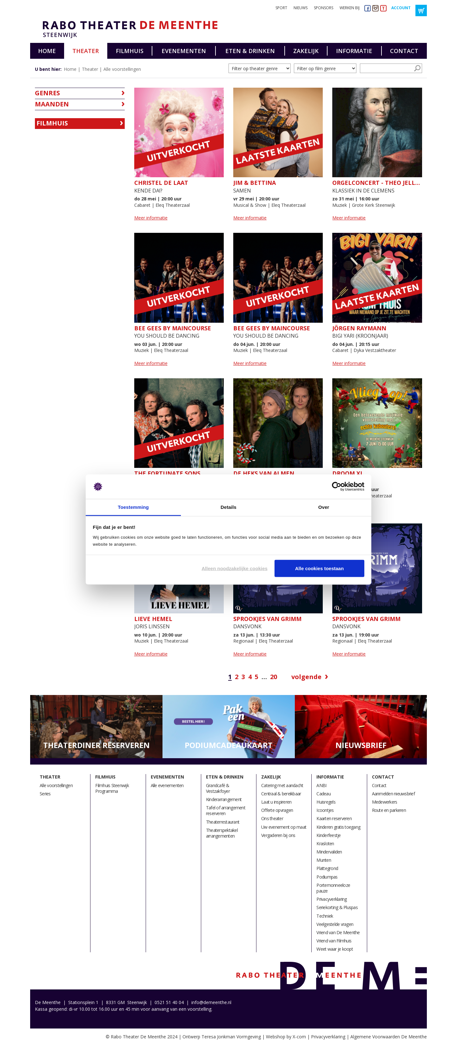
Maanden (52, 104)
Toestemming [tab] (133, 506)
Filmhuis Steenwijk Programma (112, 788)
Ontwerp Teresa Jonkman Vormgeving (221, 1037)
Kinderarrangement (224, 799)
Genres (47, 93)
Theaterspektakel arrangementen (222, 833)
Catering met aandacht (282, 785)
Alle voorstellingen (122, 69)
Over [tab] (323, 506)
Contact (404, 51)
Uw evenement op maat (283, 827)
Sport (281, 7)
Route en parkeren (389, 810)
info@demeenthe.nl (211, 1002)
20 (273, 677)
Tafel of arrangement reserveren (225, 810)
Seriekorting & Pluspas (337, 907)
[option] (96, 727)
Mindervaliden (329, 852)
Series (45, 794)
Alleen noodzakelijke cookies (235, 568)
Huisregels (325, 802)
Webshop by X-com (286, 1037)
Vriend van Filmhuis (333, 941)
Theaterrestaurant (222, 822)
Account (401, 7)
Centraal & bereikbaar (281, 794)
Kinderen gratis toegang (338, 827)
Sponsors (323, 7)
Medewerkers (384, 802)
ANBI (321, 785)
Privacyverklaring (331, 899)
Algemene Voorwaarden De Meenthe (388, 1037)
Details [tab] (228, 506)
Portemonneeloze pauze (333, 888)
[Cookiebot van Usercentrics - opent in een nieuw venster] (336, 486)
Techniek (324, 916)
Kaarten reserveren (334, 818)
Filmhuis (129, 51)
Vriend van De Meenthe (338, 932)
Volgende (306, 677)
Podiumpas (326, 877)
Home (47, 51)
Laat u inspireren (276, 802)
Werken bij (350, 7)
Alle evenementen (167, 785)
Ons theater (272, 818)
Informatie (354, 51)
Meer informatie (151, 218)
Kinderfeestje (328, 835)
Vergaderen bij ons (278, 835)
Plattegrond (327, 868)
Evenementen (184, 51)
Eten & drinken (250, 51)
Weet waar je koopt (334, 949)
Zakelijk (306, 51)
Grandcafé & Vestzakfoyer (218, 788)
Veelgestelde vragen (334, 924)
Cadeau (323, 794)
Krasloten (325, 843)
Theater (85, 51)
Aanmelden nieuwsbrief (393, 794)
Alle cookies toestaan (319, 568)
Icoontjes (325, 810)
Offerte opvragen (277, 810)
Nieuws (301, 7)
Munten (323, 860)
